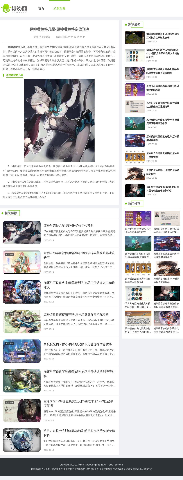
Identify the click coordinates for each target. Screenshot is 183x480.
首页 (41, 8)
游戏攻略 (59, 8)
